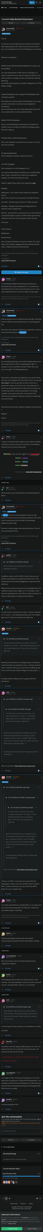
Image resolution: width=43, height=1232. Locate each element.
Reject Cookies (32, 1229)
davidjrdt (9, 1099)
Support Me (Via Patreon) (8, 260)
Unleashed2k (10, 28)
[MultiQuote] (2, 304)
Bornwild (9, 1041)
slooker (8, 974)
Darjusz (8, 279)
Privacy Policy (14, 1203)
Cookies (31, 1203)
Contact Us (23, 1203)
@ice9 (5, 515)
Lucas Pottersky (11, 956)
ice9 (7, 488)
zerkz (7, 692)
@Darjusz (23, 332)
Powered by (21, 1208)
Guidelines (25, 1217)
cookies (3, 1219)
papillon (8, 555)
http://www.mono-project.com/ (25, 766)
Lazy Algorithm (10, 1073)
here (34, 183)
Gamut (8, 436)
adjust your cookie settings (9, 1221)
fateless (8, 933)
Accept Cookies (12, 1229)
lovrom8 (8, 628)
